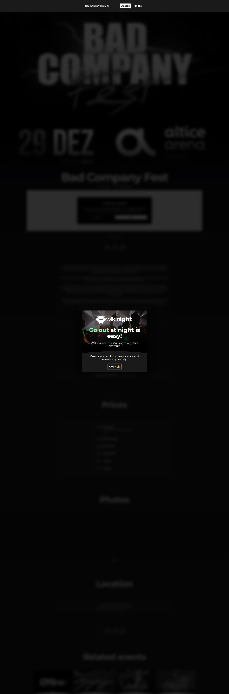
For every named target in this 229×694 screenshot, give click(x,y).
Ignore (137, 6)
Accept (125, 6)
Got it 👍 (114, 366)
